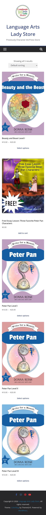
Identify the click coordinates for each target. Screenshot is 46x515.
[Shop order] (23, 65)
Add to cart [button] (23, 233)
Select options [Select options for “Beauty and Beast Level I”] (23, 148)
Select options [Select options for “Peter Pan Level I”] (23, 315)
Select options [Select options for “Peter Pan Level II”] (23, 398)
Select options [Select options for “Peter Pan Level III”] (23, 481)
